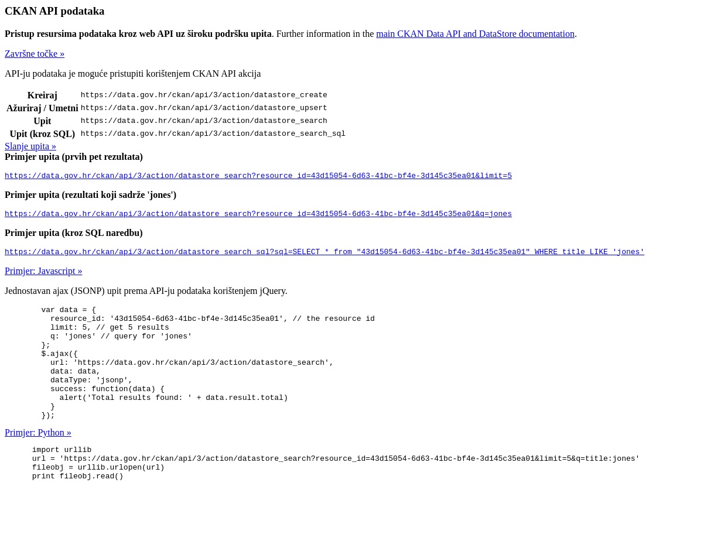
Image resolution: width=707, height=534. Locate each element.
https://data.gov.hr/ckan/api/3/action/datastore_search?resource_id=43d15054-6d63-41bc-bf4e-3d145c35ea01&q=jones (258, 216)
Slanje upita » (30, 146)
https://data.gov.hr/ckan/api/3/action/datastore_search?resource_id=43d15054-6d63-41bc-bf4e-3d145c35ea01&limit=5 (258, 177)
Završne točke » (34, 54)
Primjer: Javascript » (43, 276)
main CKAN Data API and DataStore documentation (475, 34)
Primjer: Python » (38, 460)
